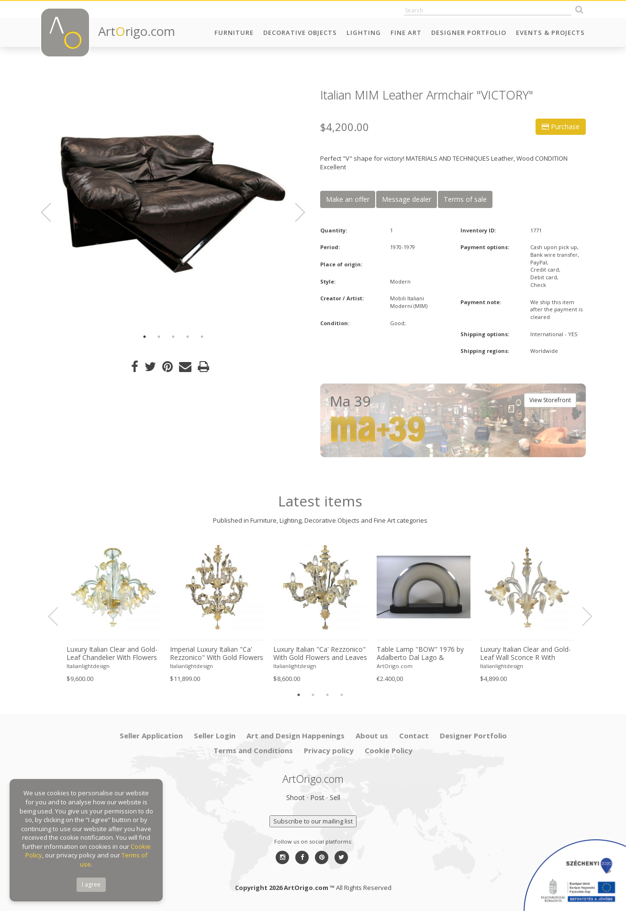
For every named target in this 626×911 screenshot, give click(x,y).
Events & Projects (550, 32)
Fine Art (406, 32)
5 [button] (202, 336)
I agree (91, 884)
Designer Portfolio (468, 32)
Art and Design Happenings (295, 735)
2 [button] (159, 336)
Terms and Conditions (253, 750)
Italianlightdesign (88, 666)
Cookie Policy (389, 750)
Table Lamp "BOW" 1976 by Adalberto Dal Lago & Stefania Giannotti (420, 653)
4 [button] (187, 336)
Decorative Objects (300, 32)
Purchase (561, 126)
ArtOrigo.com (395, 666)
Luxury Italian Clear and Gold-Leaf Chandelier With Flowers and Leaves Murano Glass (112, 653)
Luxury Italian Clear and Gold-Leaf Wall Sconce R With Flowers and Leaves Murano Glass (525, 653)
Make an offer (347, 199)
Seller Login (214, 735)
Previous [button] (51, 212)
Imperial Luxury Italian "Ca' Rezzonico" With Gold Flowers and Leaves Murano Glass (216, 653)
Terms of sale (465, 199)
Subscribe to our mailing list (313, 821)
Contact (414, 735)
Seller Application (151, 735)
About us (372, 735)
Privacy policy (329, 750)
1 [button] (144, 336)
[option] (173, 206)
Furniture (234, 32)
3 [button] (173, 336)
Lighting (364, 32)
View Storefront (550, 400)
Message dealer (406, 199)
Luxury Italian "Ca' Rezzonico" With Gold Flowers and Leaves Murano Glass (320, 653)
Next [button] (294, 212)
